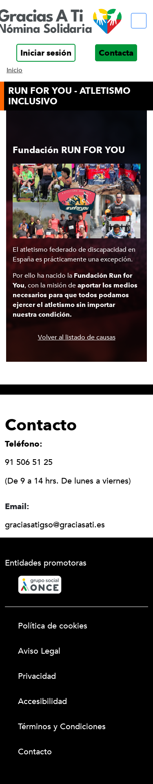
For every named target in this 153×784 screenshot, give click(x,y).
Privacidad (37, 676)
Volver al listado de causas (76, 337)
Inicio (14, 70)
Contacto (35, 752)
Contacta (116, 53)
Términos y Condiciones (62, 726)
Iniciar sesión (45, 53)
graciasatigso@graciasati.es (55, 525)
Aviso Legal (39, 651)
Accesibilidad (42, 701)
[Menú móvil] (138, 20)
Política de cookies (52, 626)
